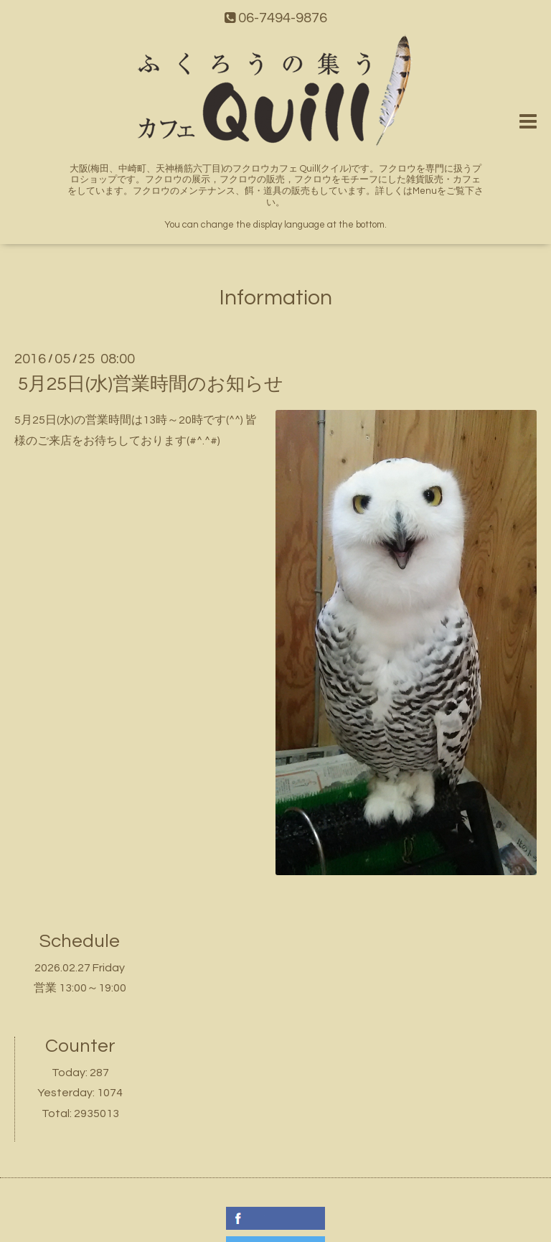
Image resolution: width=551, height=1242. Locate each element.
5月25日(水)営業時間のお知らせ (150, 384)
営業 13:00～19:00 (80, 988)
